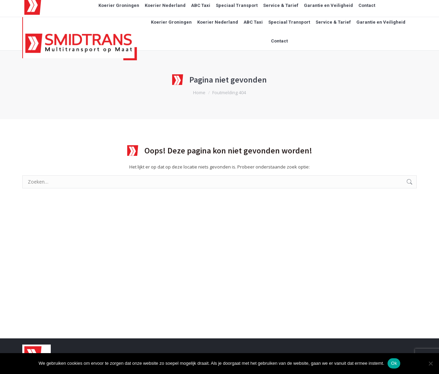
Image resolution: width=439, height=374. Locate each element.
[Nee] (430, 363)
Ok (394, 363)
